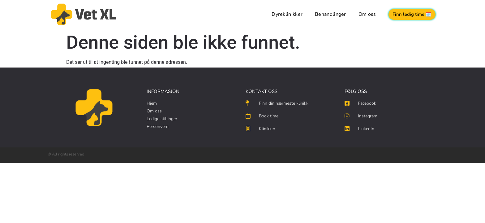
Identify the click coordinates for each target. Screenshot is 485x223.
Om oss (367, 14)
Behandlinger (330, 14)
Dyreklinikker (287, 14)
